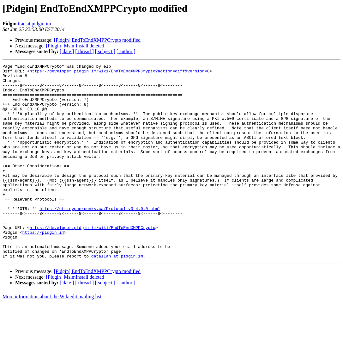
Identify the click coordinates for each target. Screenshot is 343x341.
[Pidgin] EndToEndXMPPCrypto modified (97, 40)
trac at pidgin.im (34, 23)
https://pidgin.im (43, 266)
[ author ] (126, 51)
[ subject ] (105, 51)
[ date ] (67, 51)
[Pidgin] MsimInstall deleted (75, 45)
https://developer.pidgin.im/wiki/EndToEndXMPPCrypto (92, 261)
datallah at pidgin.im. (118, 295)
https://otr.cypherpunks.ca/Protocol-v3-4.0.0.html (99, 238)
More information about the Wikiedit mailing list (52, 335)
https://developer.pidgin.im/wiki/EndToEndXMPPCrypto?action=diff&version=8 (119, 73)
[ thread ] (84, 51)
